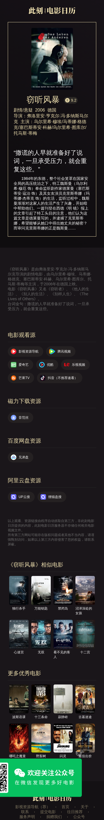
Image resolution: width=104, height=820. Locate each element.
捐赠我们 (54, 816)
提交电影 (48, 812)
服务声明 (27, 816)
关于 (84, 807)
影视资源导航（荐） (32, 807)
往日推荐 (75, 812)
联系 (25, 812)
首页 (65, 807)
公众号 (79, 816)
